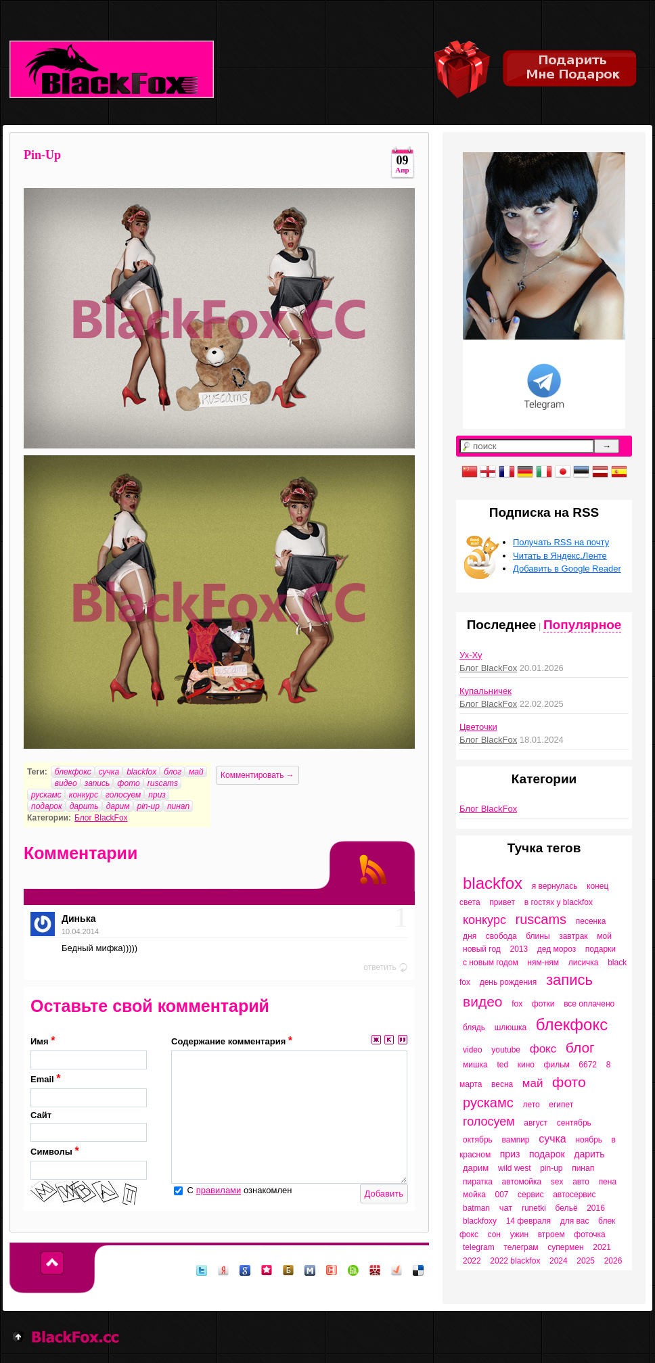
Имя (88, 1052)
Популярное (582, 625)
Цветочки (478, 727)
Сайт (88, 1126)
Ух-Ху (470, 655)
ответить (385, 967)
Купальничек (485, 691)
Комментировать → (257, 775)
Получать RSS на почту (561, 542)
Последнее (502, 625)
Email (88, 1090)
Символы (88, 1162)
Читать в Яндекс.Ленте (560, 556)
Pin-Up (42, 155)
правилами (219, 1190)
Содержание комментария (231, 1040)
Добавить (384, 1193)
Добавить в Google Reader (567, 568)
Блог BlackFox (101, 818)
